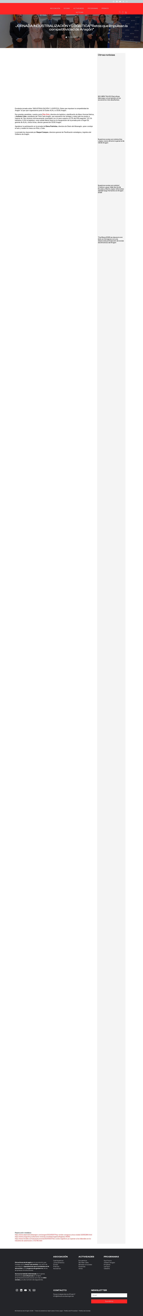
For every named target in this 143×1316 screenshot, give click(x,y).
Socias (55, 1264)
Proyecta (107, 1264)
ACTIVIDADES (86, 1256)
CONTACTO (60, 1290)
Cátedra (107, 1268)
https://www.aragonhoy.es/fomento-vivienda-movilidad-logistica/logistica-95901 (42, 1237)
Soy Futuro (108, 1261)
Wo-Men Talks (84, 1263)
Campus (107, 1266)
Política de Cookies (84, 1311)
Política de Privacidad (71, 1311)
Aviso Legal (59, 1311)
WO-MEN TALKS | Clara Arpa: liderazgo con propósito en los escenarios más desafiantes (109, 98)
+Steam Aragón (109, 1263)
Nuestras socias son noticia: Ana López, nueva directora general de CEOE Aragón (111, 141)
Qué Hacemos (58, 1261)
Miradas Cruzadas (85, 1264)
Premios (56, 1266)
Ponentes (82, 1266)
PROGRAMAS (111, 1256)
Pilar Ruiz (46, 114)
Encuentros (83, 1261)
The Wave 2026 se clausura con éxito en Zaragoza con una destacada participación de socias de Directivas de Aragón (111, 240)
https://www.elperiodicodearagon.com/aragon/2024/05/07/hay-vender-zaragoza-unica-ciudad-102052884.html (53, 1235)
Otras (81, 1268)
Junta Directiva (58, 1263)
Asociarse (57, 1268)
